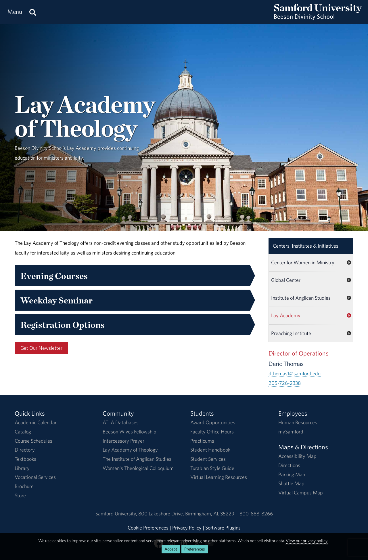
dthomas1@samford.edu (295, 373)
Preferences (194, 549)
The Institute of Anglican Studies (137, 459)
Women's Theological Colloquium (138, 468)
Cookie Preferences (148, 527)
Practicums (202, 440)
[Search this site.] (32, 12)
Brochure (24, 486)
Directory (25, 449)
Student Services (208, 459)
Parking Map (291, 474)
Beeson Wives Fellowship (129, 431)
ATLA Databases (121, 422)
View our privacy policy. (307, 540)
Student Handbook (210, 449)
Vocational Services (35, 477)
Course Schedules (33, 440)
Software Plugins (223, 527)
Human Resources (297, 422)
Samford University (116, 513)
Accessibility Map (297, 456)
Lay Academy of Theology (130, 449)
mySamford (290, 431)
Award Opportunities (212, 422)
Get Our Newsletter (41, 348)
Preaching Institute (291, 333)
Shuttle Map (291, 483)
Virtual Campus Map (300, 492)
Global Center (285, 280)
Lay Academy (285, 315)
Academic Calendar (36, 422)
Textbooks (25, 459)
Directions (289, 465)
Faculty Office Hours (212, 431)
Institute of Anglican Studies (301, 298)
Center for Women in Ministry (302, 262)
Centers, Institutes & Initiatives (305, 245)
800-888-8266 (256, 513)
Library (22, 468)
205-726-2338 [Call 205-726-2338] (285, 383)
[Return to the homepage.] (318, 17)
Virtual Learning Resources (218, 477)
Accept (170, 549)
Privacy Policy (187, 527)
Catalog (23, 431)
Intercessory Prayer (123, 440)
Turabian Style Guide (212, 468)
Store (20, 495)
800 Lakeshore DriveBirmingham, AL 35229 (186, 513)
